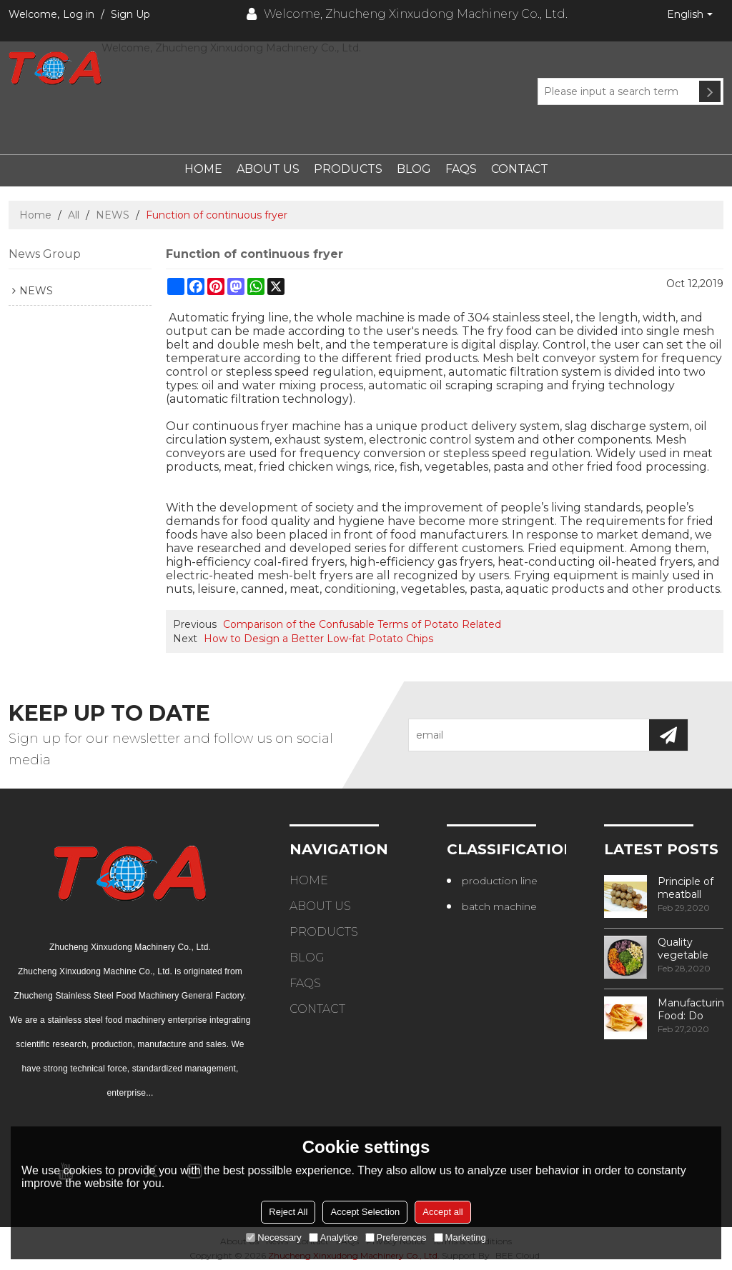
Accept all (442, 1211)
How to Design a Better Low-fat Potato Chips (318, 638)
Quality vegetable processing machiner (685, 948)
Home (203, 169)
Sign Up (130, 14)
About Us (268, 169)
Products (348, 169)
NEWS (112, 215)
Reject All (288, 1211)
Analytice (333, 1237)
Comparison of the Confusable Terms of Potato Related (362, 624)
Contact (519, 169)
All (73, 215)
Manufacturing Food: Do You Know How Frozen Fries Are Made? (690, 1009)
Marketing (460, 1237)
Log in (78, 14)
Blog (414, 169)
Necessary (273, 1237)
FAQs (461, 169)
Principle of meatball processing (685, 888)
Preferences (396, 1237)
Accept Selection (365, 1211)
